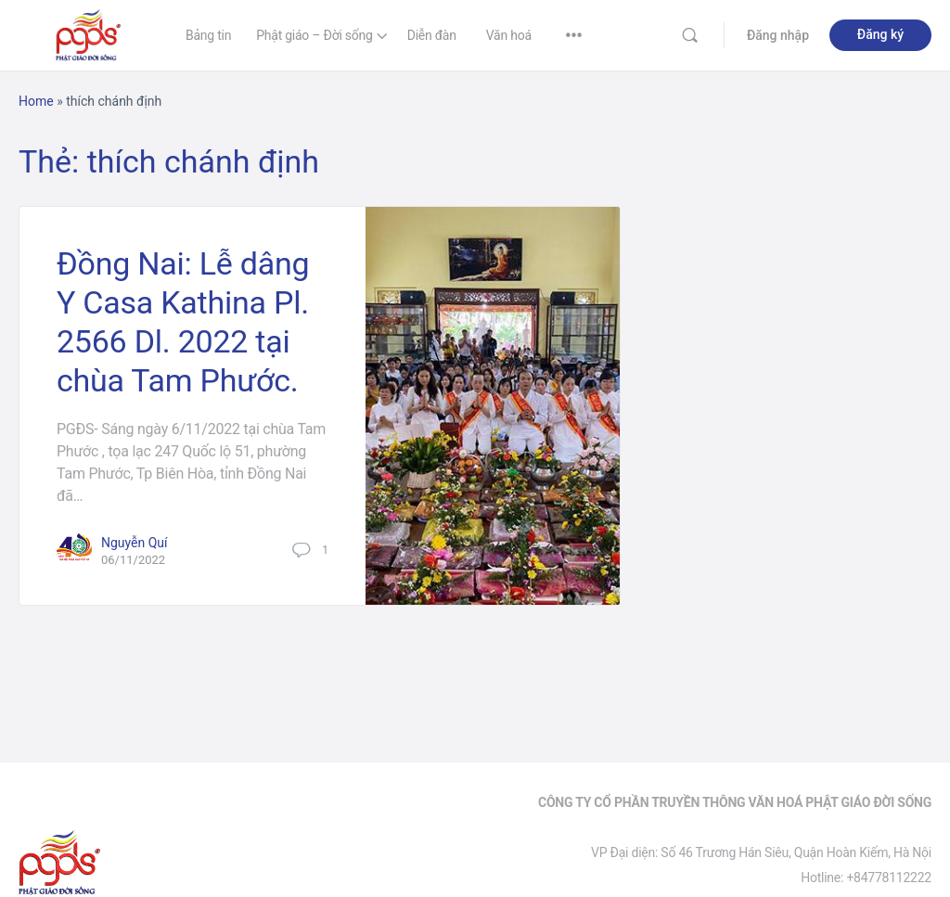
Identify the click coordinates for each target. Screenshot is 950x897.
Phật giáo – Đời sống (314, 35)
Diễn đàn (431, 35)
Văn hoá (509, 35)
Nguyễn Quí (134, 542)
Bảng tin (208, 35)
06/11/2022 (133, 560)
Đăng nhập (778, 35)
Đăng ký (880, 34)
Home (36, 101)
